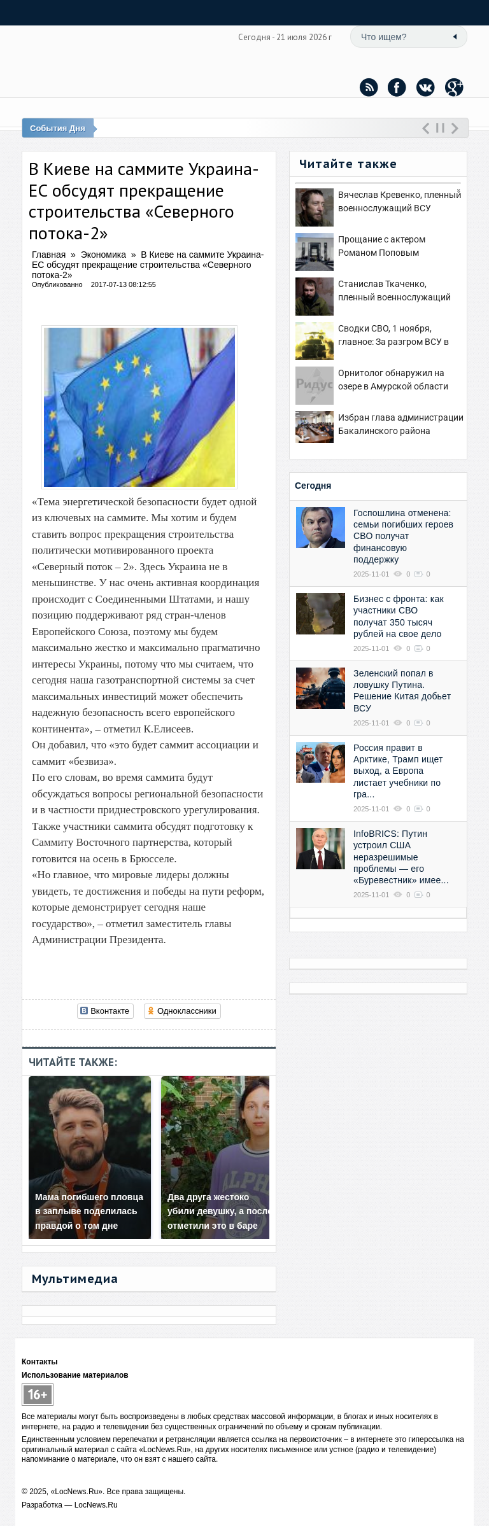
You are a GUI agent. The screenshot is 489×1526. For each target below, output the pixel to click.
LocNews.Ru (96, 1505)
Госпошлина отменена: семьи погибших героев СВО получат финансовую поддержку (403, 536)
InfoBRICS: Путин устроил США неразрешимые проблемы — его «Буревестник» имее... (401, 857)
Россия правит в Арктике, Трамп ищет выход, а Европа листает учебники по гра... (398, 771)
